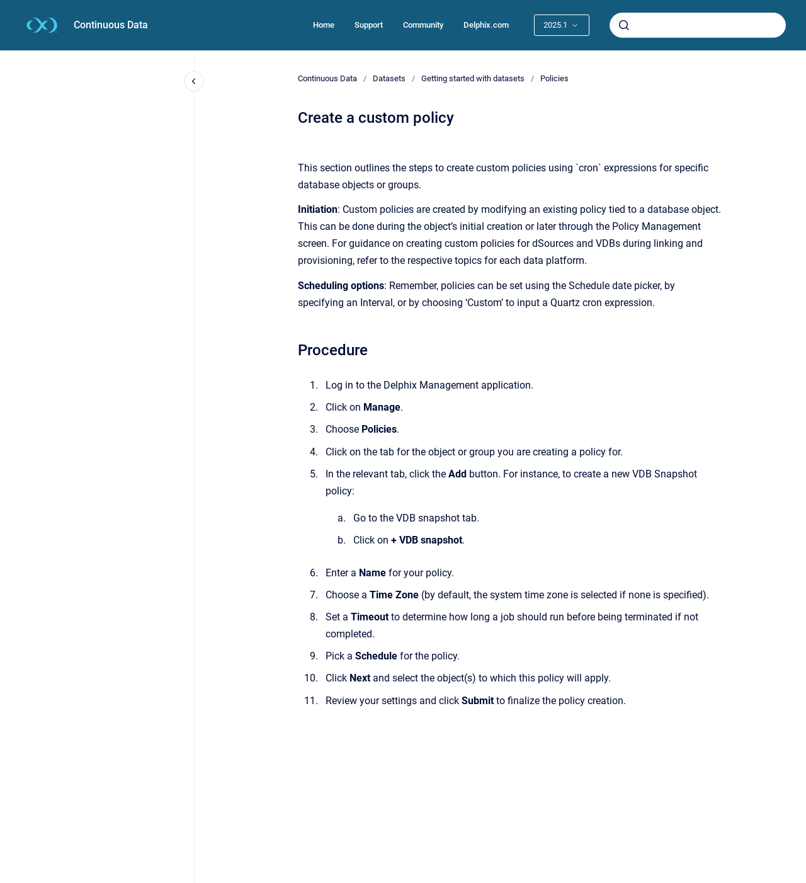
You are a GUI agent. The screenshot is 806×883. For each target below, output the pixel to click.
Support (369, 25)
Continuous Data (111, 25)
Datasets (389, 78)
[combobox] (697, 25)
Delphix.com (486, 25)
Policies (554, 78)
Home (323, 25)
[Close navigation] (194, 81)
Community (423, 25)
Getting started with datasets (473, 78)
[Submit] (624, 25)
